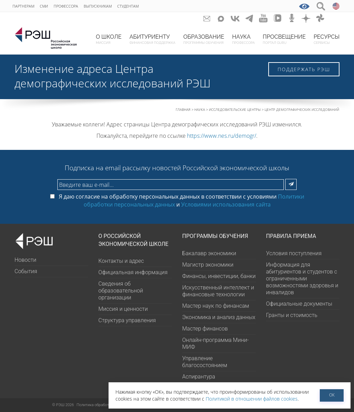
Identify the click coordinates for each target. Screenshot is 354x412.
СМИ (44, 6)
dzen (306, 18)
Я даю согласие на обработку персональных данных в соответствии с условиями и (177, 200)
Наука (199, 109)
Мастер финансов (205, 328)
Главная (183, 109)
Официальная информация (133, 272)
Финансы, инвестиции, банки (218, 276)
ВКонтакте (235, 18)
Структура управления (127, 320)
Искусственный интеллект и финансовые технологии (218, 291)
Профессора (66, 6)
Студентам (128, 6)
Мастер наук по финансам (215, 306)
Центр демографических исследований (301, 109)
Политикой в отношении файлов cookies (252, 398)
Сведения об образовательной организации (121, 290)
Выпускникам (98, 6)
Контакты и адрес (121, 261)
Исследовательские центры (235, 109)
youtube (264, 18)
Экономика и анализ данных (218, 317)
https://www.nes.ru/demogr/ (221, 136)
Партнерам (23, 6)
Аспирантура (198, 376)
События (26, 271)
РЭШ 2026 (63, 405)
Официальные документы (299, 303)
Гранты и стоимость (292, 315)
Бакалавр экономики (209, 253)
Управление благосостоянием (204, 361)
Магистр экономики (207, 264)
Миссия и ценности (123, 309)
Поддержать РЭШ (304, 69)
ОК (332, 395)
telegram (249, 18)
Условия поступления (294, 253)
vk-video (278, 18)
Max (221, 18)
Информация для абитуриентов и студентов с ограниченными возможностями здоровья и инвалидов (302, 278)
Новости (25, 260)
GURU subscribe (207, 18)
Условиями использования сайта (226, 204)
